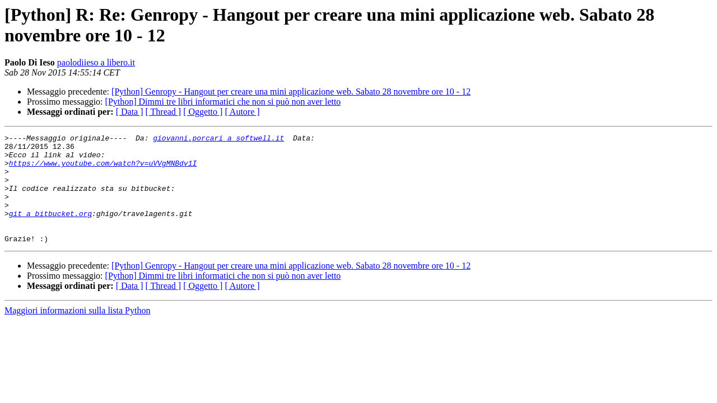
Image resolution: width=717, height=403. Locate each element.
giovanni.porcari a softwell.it (218, 139)
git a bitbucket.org (50, 230)
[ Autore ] (242, 111)
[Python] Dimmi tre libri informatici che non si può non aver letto (223, 101)
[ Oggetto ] (202, 111)
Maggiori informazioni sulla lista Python (77, 332)
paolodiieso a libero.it (96, 62)
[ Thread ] (163, 111)
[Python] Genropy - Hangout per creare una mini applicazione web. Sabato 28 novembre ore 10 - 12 (291, 91)
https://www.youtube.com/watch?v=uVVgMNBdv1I (103, 170)
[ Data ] (129, 111)
